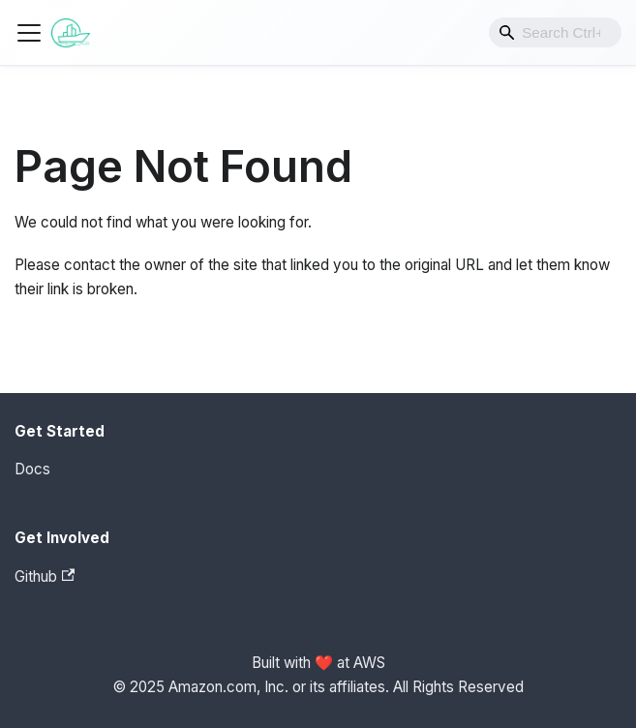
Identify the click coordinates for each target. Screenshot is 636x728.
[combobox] (555, 31)
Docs (32, 469)
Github (45, 576)
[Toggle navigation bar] (29, 32)
